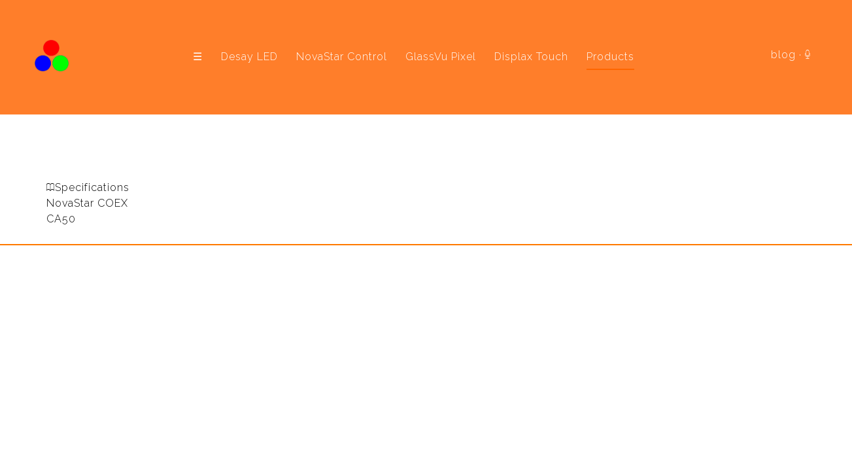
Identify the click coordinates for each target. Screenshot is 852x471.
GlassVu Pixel (440, 56)
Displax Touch (531, 56)
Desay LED (249, 56)
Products (610, 56)
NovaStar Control (341, 56)
